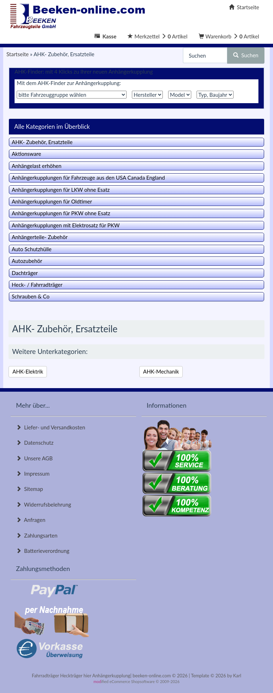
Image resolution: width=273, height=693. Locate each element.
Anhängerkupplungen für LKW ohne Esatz (61, 189)
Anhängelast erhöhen (36, 166)
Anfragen (31, 520)
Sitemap (29, 489)
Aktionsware (26, 153)
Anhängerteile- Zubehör (40, 237)
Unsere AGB (34, 458)
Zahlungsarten (37, 535)
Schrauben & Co (30, 296)
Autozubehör (27, 261)
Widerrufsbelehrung (43, 504)
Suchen (245, 55)
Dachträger (25, 273)
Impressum (32, 473)
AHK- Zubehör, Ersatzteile (42, 142)
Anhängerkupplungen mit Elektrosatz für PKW (65, 225)
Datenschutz (34, 442)
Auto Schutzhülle (32, 249)
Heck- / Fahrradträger (37, 284)
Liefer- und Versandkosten (50, 427)
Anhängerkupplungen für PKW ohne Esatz (61, 213)
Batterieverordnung (42, 550)
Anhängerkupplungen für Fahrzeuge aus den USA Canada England (88, 177)
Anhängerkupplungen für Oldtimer (52, 201)
